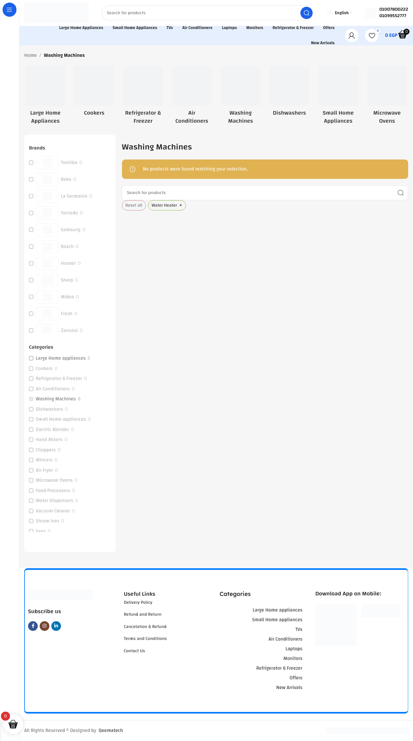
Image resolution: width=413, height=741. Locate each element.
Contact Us (134, 651)
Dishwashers (49, 409)
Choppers (46, 450)
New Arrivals (289, 687)
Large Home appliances (61, 358)
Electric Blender (52, 430)
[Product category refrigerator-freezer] (143, 97)
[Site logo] (56, 12)
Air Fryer (44, 470)
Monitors (292, 658)
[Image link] (60, 595)
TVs (298, 629)
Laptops (294, 648)
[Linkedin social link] (56, 626)
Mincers (44, 460)
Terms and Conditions (145, 638)
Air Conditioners (53, 389)
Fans (40, 531)
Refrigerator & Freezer (59, 379)
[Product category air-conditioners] (192, 97)
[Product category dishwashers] (289, 93)
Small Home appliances (61, 419)
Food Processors (53, 491)
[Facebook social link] (33, 626)
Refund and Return (143, 614)
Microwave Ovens (54, 480)
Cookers (44, 368)
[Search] (208, 12)
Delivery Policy (138, 602)
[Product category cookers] (94, 93)
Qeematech (110, 730)
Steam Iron (47, 521)
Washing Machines (56, 399)
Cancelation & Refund (145, 627)
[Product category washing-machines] (240, 97)
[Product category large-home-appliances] (45, 97)
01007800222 (393, 9)
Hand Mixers (49, 440)
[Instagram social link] (44, 626)
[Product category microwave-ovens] (387, 97)
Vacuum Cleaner (53, 511)
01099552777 (392, 16)
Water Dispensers (54, 501)
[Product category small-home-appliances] (338, 97)
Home (30, 55)
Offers (295, 678)
